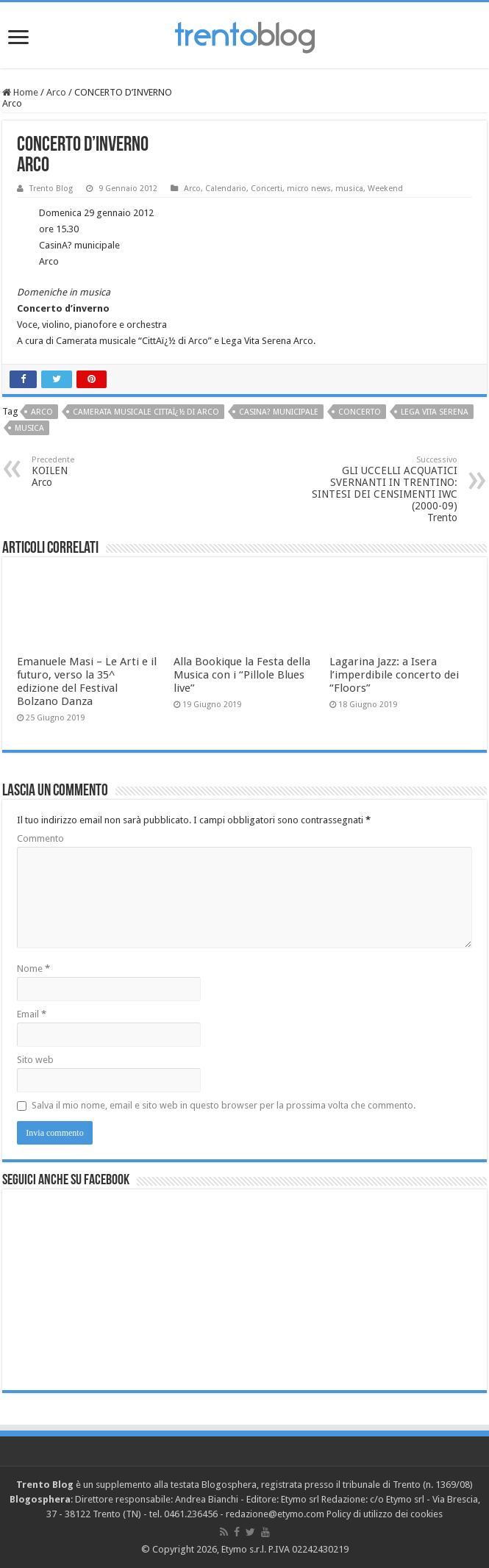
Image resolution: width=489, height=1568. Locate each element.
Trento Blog (51, 188)
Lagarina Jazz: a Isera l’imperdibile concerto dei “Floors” (394, 675)
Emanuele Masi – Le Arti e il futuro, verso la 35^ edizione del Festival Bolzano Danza (87, 681)
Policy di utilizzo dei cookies (384, 1513)
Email (31, 1014)
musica (349, 188)
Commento (40, 838)
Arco (56, 92)
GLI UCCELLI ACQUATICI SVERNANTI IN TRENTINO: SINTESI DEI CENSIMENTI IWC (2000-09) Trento (382, 489)
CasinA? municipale (278, 412)
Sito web (35, 1059)
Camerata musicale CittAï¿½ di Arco (146, 412)
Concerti (266, 188)
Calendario (225, 188)
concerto (359, 412)
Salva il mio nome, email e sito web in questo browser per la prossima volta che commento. (223, 1105)
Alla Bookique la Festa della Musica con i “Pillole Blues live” (242, 675)
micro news (309, 188)
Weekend (385, 188)
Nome (33, 968)
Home (20, 92)
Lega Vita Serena (434, 412)
